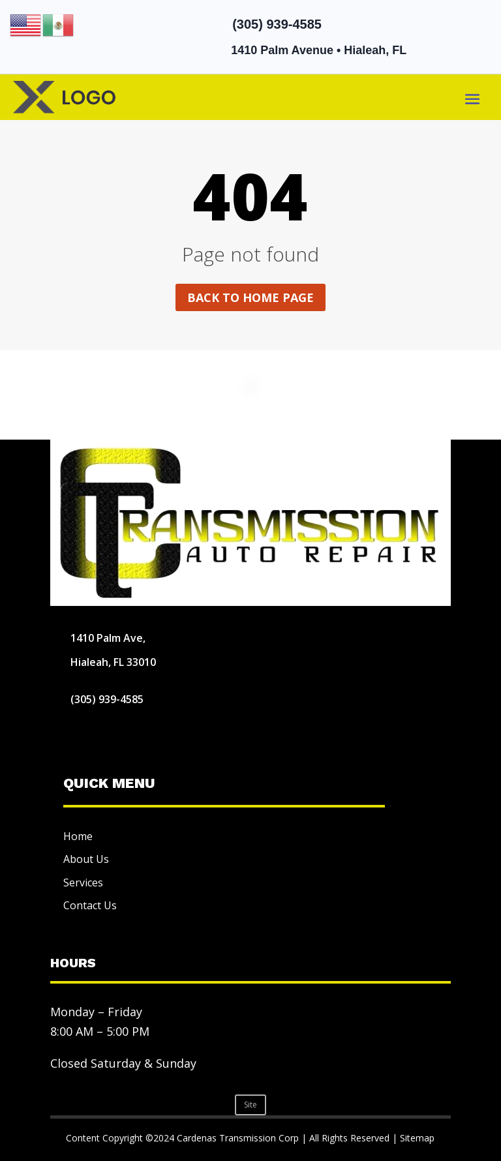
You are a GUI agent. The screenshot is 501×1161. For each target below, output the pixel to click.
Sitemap (417, 1138)
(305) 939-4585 (277, 24)
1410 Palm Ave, (107, 638)
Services (83, 882)
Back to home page (250, 297)
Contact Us (90, 905)
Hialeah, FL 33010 (113, 662)
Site (250, 1104)
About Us (86, 859)
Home (78, 836)
